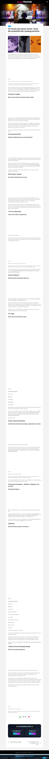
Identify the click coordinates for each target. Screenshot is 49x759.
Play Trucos (31, 752)
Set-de (9, 26)
